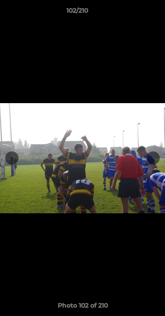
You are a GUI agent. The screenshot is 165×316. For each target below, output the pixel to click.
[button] (133, 13)
